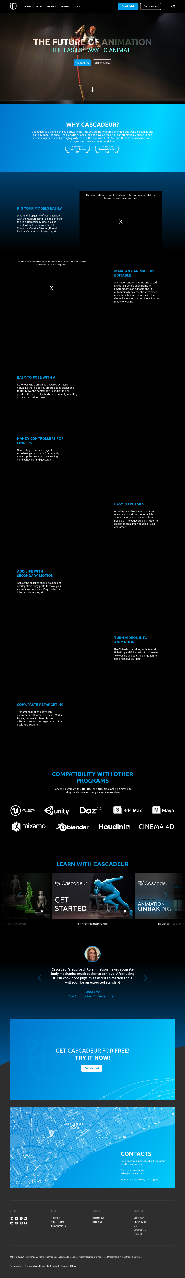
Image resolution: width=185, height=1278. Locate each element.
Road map (97, 1222)
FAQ (49, 1266)
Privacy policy (16, 1266)
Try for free (82, 62)
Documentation (58, 1226)
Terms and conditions (35, 1266)
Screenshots (140, 1230)
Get (78, 6)
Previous (19, 895)
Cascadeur (139, 1218)
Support (66, 6)
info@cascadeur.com (131, 1164)
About (56, 1266)
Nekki (73, 1266)
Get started (151, 6)
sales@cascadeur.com (132, 1173)
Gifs (135, 1226)
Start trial (128, 6)
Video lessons (57, 1222)
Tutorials (55, 1218)
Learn (27, 6)
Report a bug (98, 1218)
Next (165, 895)
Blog (39, 6)
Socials (51, 6)
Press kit (138, 1234)
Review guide (140, 1222)
